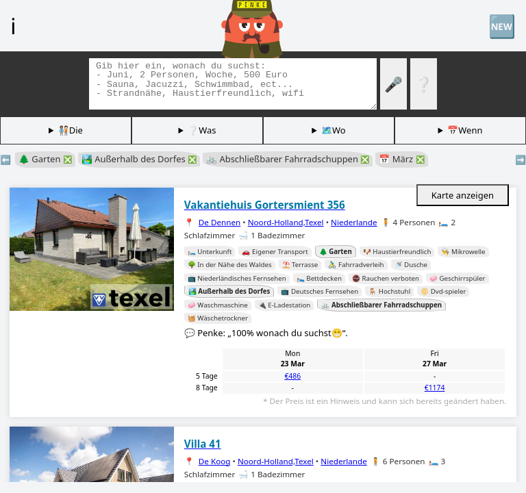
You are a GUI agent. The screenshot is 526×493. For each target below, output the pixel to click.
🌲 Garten (45, 159)
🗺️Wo (333, 130)
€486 (292, 376)
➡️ (520, 159)
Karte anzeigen (462, 195)
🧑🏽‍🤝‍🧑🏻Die (70, 130)
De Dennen (219, 222)
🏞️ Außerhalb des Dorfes (139, 159)
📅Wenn (464, 130)
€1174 (435, 387)
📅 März (401, 159)
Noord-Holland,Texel (286, 222)
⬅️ (5, 159)
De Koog (215, 461)
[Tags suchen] (233, 84)
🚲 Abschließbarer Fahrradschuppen (287, 159)
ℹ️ (13, 25)
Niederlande (354, 222)
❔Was (202, 130)
